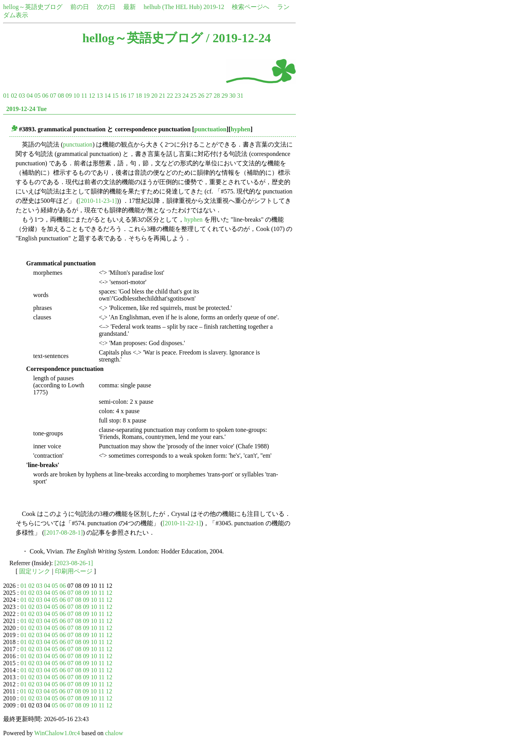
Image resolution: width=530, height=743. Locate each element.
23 (177, 95)
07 (53, 95)
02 (14, 95)
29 (224, 95)
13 (99, 95)
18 (138, 95)
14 (107, 95)
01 (6, 95)
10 (76, 95)
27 (209, 95)
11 (84, 95)
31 (240, 95)
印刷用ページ (73, 571)
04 (30, 95)
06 (45, 95)
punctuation (210, 129)
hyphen (241, 129)
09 (69, 95)
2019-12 (213, 7)
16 (123, 95)
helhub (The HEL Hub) (173, 7)
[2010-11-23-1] (97, 200)
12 (92, 95)
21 (162, 95)
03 (22, 95)
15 (115, 95)
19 (146, 95)
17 (131, 95)
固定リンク (34, 571)
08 (61, 95)
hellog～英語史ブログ (32, 7)
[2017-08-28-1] (63, 532)
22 (170, 95)
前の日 (79, 7)
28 (216, 95)
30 (232, 95)
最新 (129, 7)
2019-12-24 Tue (26, 109)
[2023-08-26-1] (74, 563)
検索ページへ (250, 7)
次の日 (106, 7)
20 (154, 95)
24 (185, 95)
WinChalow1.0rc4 (57, 733)
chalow (114, 733)
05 (37, 95)
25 (193, 95)
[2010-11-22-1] (182, 523)
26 (201, 95)
